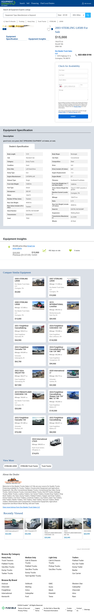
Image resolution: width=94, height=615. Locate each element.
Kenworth (5, 596)
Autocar (5, 584)
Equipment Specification (12, 37)
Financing (35, 3)
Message (61, 90)
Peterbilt (52, 593)
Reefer (74, 570)
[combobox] (61, 86)
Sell (28, 3)
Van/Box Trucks (8, 567)
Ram (74, 596)
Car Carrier (76, 573)
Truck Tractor (42, 21)
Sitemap (87, 609)
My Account (88, 3)
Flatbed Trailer (78, 560)
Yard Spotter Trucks (33, 576)
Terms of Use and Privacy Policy (24, 609)
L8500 (61, 21)
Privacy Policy (77, 106)
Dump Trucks (7, 570)
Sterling (28, 587)
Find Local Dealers (47, 3)
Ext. (82, 84)
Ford (27, 596)
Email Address (62, 80)
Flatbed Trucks (8, 564)
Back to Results (10, 21)
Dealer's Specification (19, 146)
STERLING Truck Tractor (29, 466)
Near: (60, 15)
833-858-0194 (83, 55)
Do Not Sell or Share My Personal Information (52, 609)
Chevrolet (5, 587)
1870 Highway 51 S (63, 56)
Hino (74, 593)
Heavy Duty (31, 21)
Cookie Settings (69, 609)
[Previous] (6, 26)
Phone (60, 84)
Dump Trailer (77, 567)
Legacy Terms (37, 609)
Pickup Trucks (54, 566)
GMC (51, 584)
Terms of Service (72, 112)
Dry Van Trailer (78, 564)
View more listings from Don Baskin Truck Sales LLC (21, 507)
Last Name (61, 75)
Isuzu (51, 587)
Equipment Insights (37, 39)
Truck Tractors (7, 560)
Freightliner (6, 590)
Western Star (77, 584)
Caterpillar (29, 593)
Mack (51, 590)
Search (22, 3)
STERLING (52, 21)
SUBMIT (73, 116)
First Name (61, 70)
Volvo (27, 590)
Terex (51, 596)
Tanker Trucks (7, 573)
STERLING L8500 (10, 466)
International (7, 593)
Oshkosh (28, 584)
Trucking (21, 21)
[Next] (49, 26)
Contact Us (79, 609)
